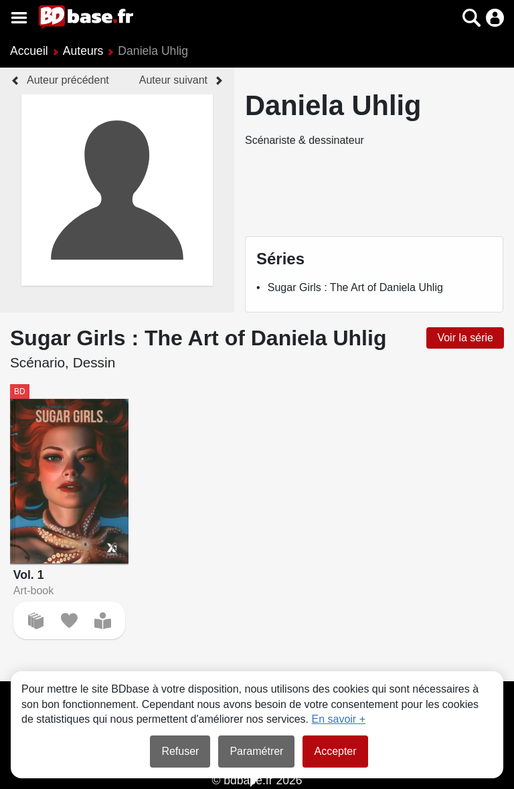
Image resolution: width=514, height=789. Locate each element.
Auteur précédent (68, 80)
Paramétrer (256, 751)
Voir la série (465, 337)
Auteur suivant (173, 80)
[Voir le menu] (19, 18)
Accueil (29, 51)
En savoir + (338, 719)
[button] (471, 18)
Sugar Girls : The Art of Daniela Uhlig (355, 287)
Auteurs (83, 51)
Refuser (180, 751)
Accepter (335, 751)
